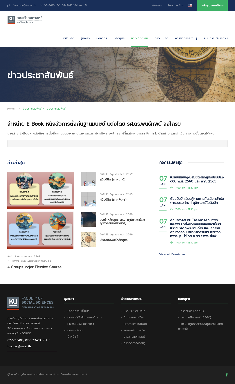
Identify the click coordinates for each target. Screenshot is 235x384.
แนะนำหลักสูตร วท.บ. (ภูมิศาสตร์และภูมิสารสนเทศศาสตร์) (122, 222)
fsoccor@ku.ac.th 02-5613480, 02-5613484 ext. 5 (50, 5)
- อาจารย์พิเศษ (74, 330)
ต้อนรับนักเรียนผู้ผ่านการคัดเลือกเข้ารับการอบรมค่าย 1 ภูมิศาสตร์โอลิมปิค (197, 200)
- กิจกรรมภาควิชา (132, 317)
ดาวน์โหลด (161, 38)
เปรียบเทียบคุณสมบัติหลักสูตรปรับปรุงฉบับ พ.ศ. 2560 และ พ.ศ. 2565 (197, 179)
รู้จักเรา (85, 38)
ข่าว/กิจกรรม (139, 38)
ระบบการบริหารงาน (215, 38)
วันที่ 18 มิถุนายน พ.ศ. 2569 (23, 256)
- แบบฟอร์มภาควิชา (133, 330)
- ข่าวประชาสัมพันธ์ (133, 311)
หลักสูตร (118, 38)
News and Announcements (31, 261)
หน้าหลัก (68, 38)
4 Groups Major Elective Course (34, 267)
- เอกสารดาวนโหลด (134, 324)
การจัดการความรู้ (186, 38)
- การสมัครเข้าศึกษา (191, 311)
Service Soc (175, 5)
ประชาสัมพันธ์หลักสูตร (113, 240)
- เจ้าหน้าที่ (71, 337)
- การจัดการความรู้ (133, 343)
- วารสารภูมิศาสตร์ (133, 337)
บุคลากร (101, 38)
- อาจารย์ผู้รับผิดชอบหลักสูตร (83, 317)
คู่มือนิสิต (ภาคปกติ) (112, 179)
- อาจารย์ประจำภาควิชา (79, 324)
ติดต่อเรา (157, 5)
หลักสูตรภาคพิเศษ (212, 5)
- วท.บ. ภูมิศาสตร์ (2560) (194, 317)
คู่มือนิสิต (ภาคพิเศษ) (113, 199)
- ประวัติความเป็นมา (76, 311)
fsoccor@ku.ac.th (19, 346)
